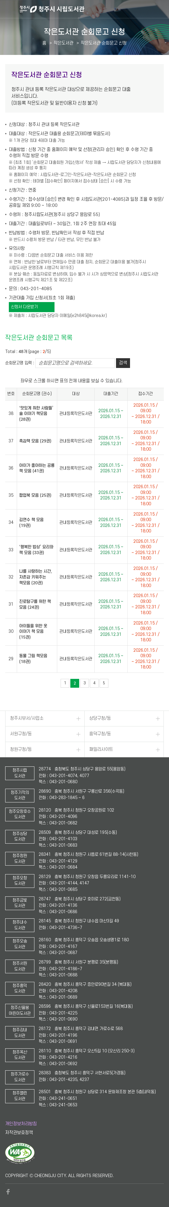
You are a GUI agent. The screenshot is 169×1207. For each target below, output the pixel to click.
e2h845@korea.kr (88, 315)
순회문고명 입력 (18, 363)
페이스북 (8, 1192)
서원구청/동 (21, 734)
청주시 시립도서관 (93, 9)
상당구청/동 (100, 718)
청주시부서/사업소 (27, 718)
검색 (123, 363)
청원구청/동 (21, 749)
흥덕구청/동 (100, 734)
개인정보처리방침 (21, 1123)
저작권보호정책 (19, 1132)
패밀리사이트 (101, 749)
